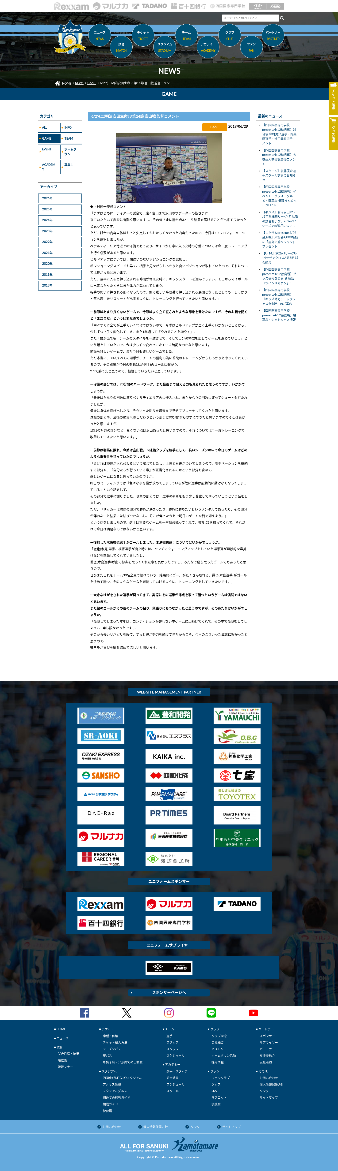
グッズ (216, 1084)
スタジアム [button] (164, 48)
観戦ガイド (110, 1104)
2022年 (47, 242)
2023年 (47, 231)
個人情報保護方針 (272, 1084)
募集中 (68, 165)
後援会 (216, 1104)
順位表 (62, 1060)
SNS (214, 1091)
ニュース (99, 36)
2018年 (47, 285)
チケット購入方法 (115, 1042)
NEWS (79, 83)
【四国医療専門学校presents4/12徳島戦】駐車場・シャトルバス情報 (279, 315)
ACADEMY (48, 167)
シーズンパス (112, 1049)
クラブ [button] (229, 36)
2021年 (47, 253)
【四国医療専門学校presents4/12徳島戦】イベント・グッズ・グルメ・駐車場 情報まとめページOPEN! (279, 196)
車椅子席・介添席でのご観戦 (122, 1062)
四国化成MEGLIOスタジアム (122, 1078)
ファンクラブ (220, 1078)
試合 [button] (121, 48)
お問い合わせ (269, 1078)
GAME (91, 83)
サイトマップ (269, 1097)
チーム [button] (186, 36)
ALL (44, 127)
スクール (172, 1091)
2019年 (47, 274)
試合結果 (172, 1078)
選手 (169, 1036)
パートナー (267, 1049)
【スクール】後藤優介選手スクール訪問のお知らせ (279, 175)
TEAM (68, 138)
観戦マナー (65, 1067)
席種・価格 (110, 1036)
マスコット (219, 1097)
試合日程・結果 (68, 1053)
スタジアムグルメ (115, 1091)
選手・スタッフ (177, 1071)
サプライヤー (269, 1042)
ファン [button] (251, 48)
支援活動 (266, 1062)
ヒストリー (219, 1049)
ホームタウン (70, 151)
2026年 (47, 198)
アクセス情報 (112, 1084)
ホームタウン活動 (223, 1055)
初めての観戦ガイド (116, 1097)
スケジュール (175, 1055)
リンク (264, 1091)
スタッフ (172, 1042)
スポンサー (267, 1036)
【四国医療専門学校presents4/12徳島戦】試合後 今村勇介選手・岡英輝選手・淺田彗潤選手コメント (279, 134)
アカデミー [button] (208, 48)
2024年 (47, 220)
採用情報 (217, 1062)
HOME (66, 83)
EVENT (47, 149)
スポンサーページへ (169, 992)
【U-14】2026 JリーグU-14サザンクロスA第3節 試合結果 (280, 257)
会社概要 (217, 1042)
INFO (68, 127)
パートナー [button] (273, 36)
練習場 (107, 1111)
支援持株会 (267, 1055)
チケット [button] (143, 36)
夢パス (107, 1055)
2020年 (47, 263)
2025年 (47, 209)
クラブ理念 (219, 1036)
